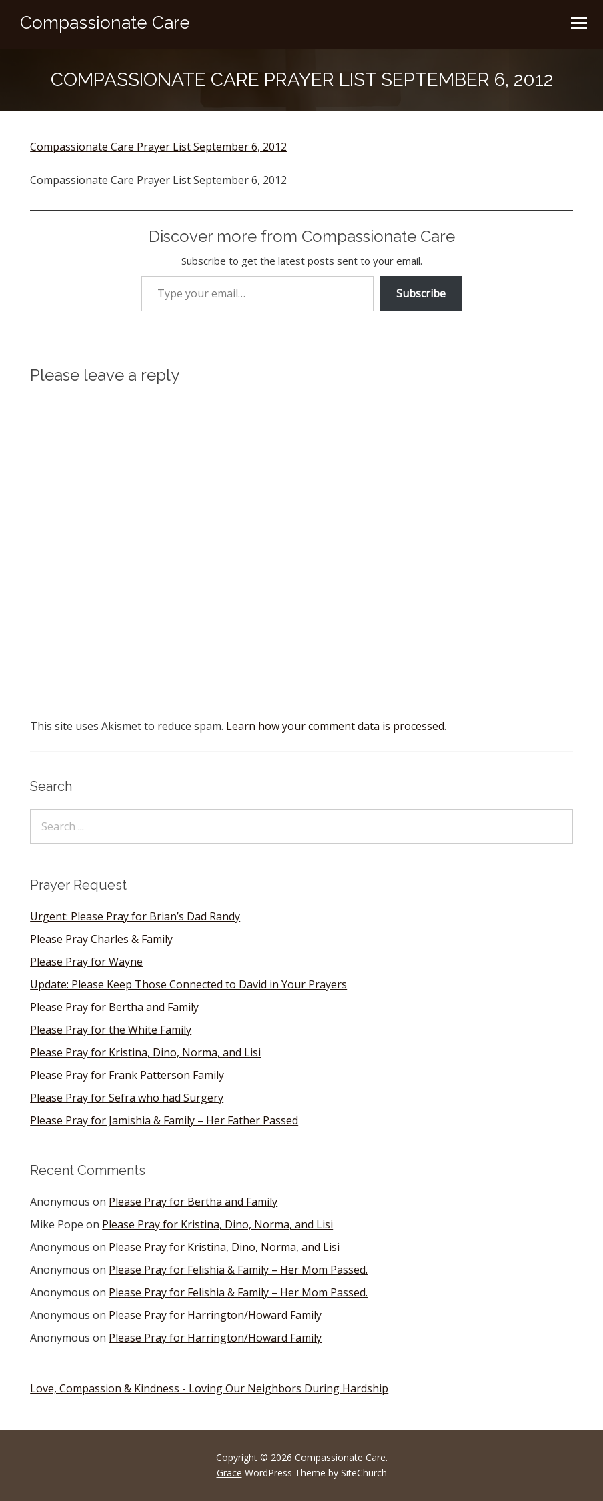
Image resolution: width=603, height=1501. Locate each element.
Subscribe (421, 293)
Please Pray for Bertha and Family (114, 1007)
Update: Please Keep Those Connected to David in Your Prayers (188, 984)
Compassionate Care (105, 23)
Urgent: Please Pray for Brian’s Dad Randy (135, 916)
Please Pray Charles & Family (101, 939)
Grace (229, 1472)
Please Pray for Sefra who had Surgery (126, 1097)
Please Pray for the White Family (110, 1029)
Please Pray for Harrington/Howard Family (215, 1315)
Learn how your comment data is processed (335, 726)
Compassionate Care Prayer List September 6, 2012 (158, 146)
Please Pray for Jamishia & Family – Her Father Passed (164, 1120)
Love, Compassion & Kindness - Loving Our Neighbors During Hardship (209, 1388)
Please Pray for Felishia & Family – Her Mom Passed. (238, 1269)
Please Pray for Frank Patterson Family (127, 1075)
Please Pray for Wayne (86, 961)
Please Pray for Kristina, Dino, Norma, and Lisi (145, 1052)
